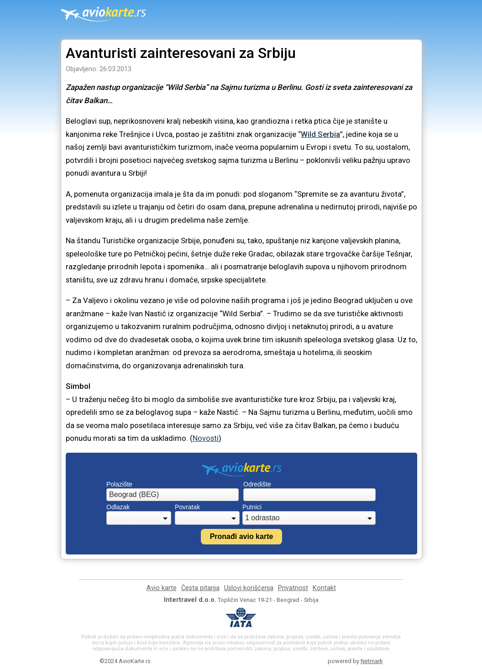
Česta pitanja (200, 588)
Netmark (371, 661)
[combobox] (172, 494)
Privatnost (293, 588)
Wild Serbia (320, 134)
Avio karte (162, 588)
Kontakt (324, 588)
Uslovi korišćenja (248, 588)
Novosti (206, 438)
